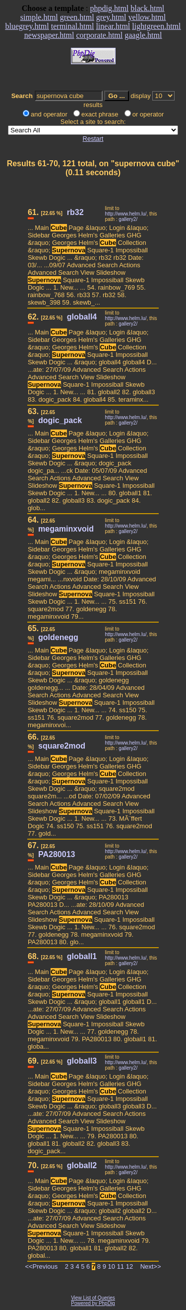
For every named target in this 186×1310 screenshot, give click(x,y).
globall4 (82, 317)
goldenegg (58, 637)
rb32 (75, 212)
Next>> (150, 1266)
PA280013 (56, 854)
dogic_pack (60, 420)
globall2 (82, 1165)
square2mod (61, 746)
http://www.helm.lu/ (126, 214)
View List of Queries (93, 1298)
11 (120, 1266)
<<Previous (41, 1266)
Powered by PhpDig (93, 1303)
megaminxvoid (66, 529)
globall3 (82, 1061)
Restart (93, 138)
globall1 (82, 956)
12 (129, 1266)
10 (111, 1266)
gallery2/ (128, 219)
